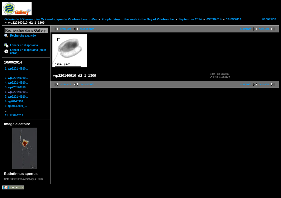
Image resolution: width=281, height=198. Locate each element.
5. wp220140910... (16, 87)
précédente (87, 29)
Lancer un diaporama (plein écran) (28, 51)
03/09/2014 (213, 19)
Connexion (269, 19)
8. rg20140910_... (16, 101)
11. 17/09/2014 (14, 115)
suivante (245, 29)
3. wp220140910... (16, 77)
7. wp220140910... (16, 96)
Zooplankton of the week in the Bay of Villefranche (138, 19)
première (65, 29)
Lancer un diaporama (24, 45)
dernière (264, 29)
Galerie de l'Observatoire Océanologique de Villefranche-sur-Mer (50, 19)
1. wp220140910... (16, 68)
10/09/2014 (233, 19)
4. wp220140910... (16, 82)
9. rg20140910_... (16, 106)
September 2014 (190, 19)
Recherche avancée (23, 35)
